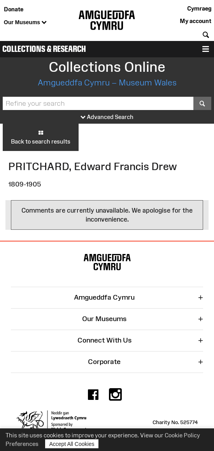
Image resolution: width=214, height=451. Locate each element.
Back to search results (40, 137)
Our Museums (25, 22)
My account (195, 21)
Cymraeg (199, 8)
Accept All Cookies (72, 443)
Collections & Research (44, 49)
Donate (13, 9)
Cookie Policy (182, 435)
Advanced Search (107, 117)
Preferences (22, 443)
